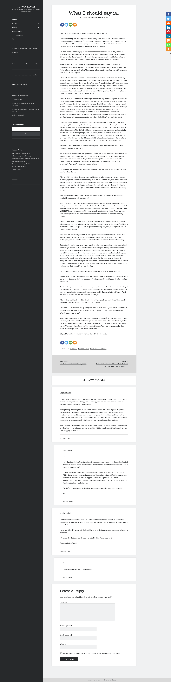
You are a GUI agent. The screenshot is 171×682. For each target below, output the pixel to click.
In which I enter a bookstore (20, 95)
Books (14, 23)
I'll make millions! (17, 99)
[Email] (71, 25)
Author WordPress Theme (96, 680)
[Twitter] (66, 25)
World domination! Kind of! (20, 161)
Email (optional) (66, 635)
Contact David (17, 35)
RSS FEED (14, 52)
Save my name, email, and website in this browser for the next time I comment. (91, 653)
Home (14, 19)
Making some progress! (19, 166)
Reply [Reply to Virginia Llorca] (68, 438)
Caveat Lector (26, 6)
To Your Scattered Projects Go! (21, 164)
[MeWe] (168, 36)
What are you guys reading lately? (21, 156)
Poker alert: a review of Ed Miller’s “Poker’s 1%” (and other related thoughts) (112, 365)
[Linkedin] (168, 27)
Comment (63, 602)
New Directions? (17, 169)
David (92, 17)
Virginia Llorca (65, 393)
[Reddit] (168, 23)
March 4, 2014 (102, 17)
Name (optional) (66, 626)
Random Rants (83, 349)
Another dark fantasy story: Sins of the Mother (25, 158)
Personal (73, 349)
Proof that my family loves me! (21, 153)
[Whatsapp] (168, 45)
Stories (14, 27)
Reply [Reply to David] (71, 501)
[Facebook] (62, 25)
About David (17, 31)
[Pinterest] (168, 32)
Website (63, 644)
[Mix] (168, 40)
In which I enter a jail (18, 115)
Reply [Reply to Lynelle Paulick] (68, 551)
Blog (14, 39)
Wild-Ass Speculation (98, 349)
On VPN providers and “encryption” (73, 364)
